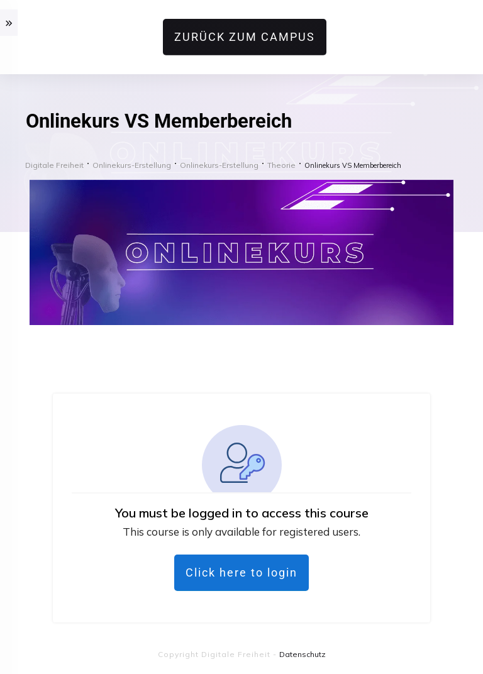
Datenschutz (302, 654)
